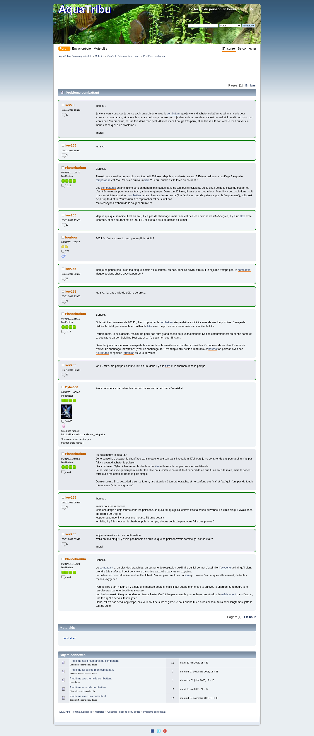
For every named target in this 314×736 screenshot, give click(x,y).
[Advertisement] (137, 70)
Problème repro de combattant (88, 687)
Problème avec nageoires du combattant (94, 660)
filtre (147, 180)
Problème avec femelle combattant (91, 678)
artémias (129, 352)
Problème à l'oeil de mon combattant (92, 669)
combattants (108, 187)
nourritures (102, 352)
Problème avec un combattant (88, 696)
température (103, 180)
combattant (173, 113)
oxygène (225, 567)
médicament (228, 594)
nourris (212, 349)
